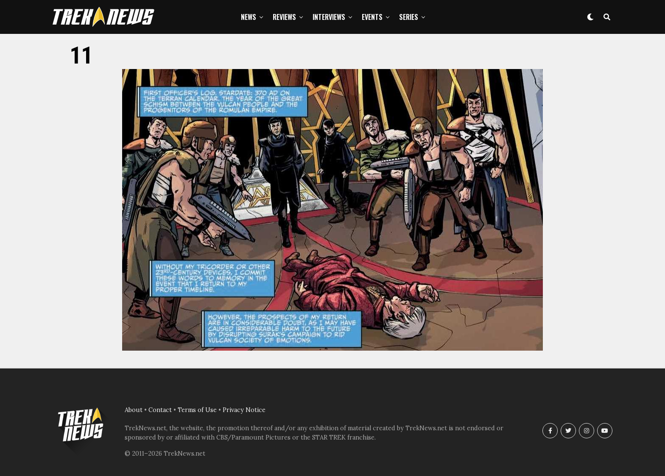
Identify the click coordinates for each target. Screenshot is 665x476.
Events (372, 17)
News (248, 17)
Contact (160, 410)
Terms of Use (197, 410)
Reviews (284, 17)
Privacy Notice (244, 410)
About (133, 410)
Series (408, 17)
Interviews (329, 17)
